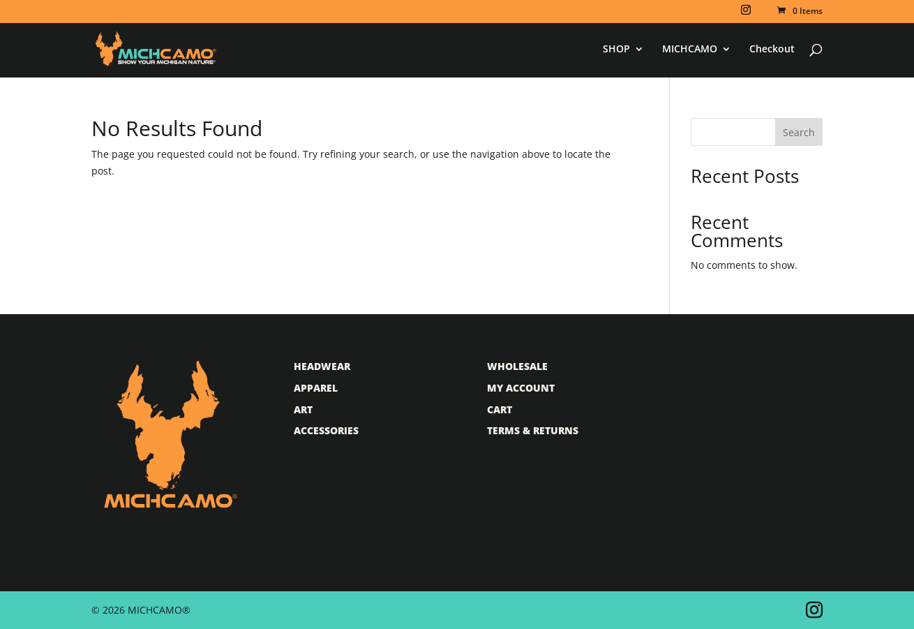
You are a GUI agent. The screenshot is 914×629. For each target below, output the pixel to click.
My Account (521, 387)
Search (799, 132)
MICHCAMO (689, 49)
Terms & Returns (532, 430)
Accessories (326, 430)
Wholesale (517, 366)
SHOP (616, 49)
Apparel (316, 387)
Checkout (772, 49)
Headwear (322, 366)
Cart (499, 409)
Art (303, 409)
